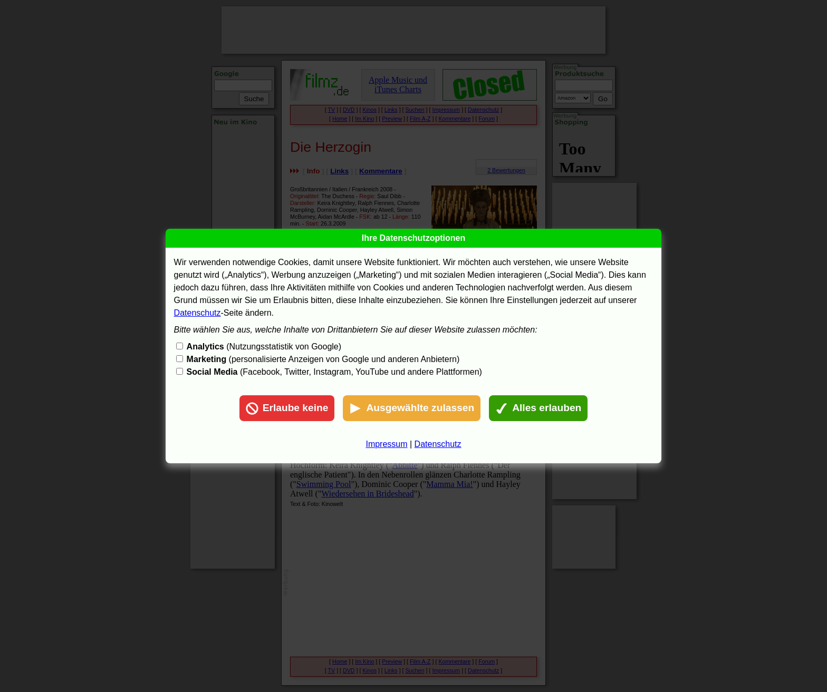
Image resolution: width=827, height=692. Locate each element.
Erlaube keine (287, 408)
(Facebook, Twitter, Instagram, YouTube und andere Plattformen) (334, 371)
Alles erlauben (538, 408)
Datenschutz (197, 312)
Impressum (386, 444)
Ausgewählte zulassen (411, 408)
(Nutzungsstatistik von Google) (264, 346)
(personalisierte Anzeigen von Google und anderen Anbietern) (323, 359)
